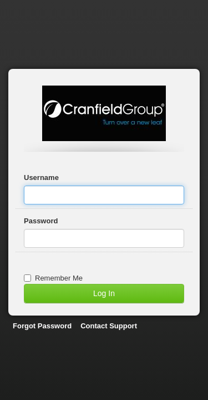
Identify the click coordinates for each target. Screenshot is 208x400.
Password (41, 221)
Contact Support (108, 326)
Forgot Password (42, 326)
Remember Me (53, 278)
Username (41, 177)
